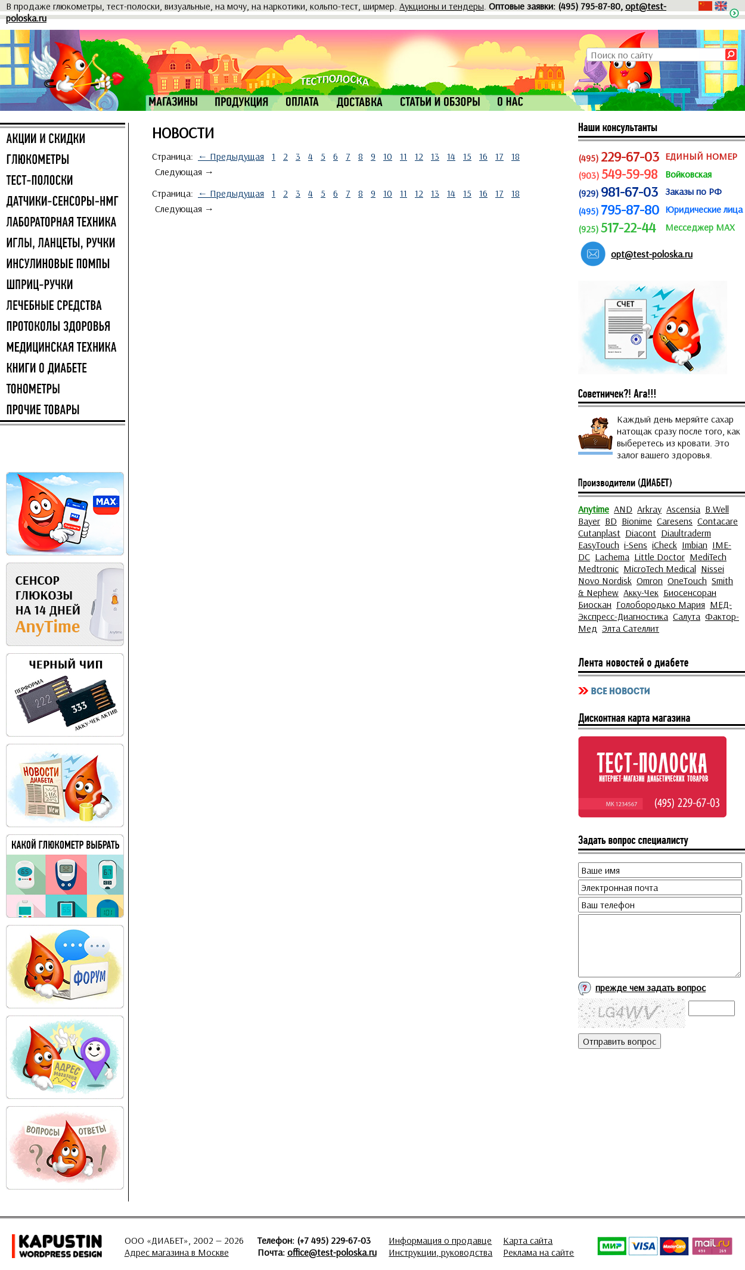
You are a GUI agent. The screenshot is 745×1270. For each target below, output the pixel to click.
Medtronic (598, 569)
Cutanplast (599, 533)
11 (403, 156)
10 (387, 156)
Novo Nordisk (605, 580)
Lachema (612, 557)
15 (467, 156)
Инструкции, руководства (440, 1252)
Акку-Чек (641, 592)
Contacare (717, 521)
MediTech (708, 557)
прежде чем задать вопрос (650, 987)
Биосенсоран (689, 592)
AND (623, 509)
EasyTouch (598, 545)
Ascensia (683, 509)
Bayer (589, 521)
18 (515, 156)
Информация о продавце (440, 1240)
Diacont (640, 533)
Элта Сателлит (630, 628)
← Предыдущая (231, 156)
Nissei (712, 569)
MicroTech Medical (659, 569)
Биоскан (594, 604)
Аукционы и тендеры (441, 6)
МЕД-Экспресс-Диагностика (655, 610)
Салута (686, 616)
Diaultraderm (686, 533)
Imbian (694, 545)
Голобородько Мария (660, 604)
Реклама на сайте (538, 1252)
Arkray (649, 509)
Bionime (637, 521)
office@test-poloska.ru (332, 1252)
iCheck (664, 545)
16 (483, 156)
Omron (650, 580)
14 (451, 156)
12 (419, 156)
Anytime (593, 509)
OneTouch (687, 580)
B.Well (717, 509)
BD (611, 521)
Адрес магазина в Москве (177, 1252)
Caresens (675, 521)
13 (435, 156)
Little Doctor (659, 557)
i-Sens (635, 545)
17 (499, 156)
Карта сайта (527, 1240)
